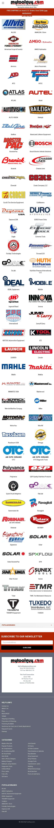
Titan (13, 596)
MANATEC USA (13, 392)
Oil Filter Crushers (33, 748)
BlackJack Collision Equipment (40, 134)
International (13, 323)
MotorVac (13, 426)
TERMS (4, 716)
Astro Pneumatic (40, 66)
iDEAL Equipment (13, 289)
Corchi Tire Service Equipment (13, 202)
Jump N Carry (40, 323)
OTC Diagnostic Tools (40, 460)
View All (4, 811)
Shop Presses (32, 758)
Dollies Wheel (6, 769)
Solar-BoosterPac (13, 562)
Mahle (13, 374)
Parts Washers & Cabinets (36, 751)
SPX (40, 562)
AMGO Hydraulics (40, 49)
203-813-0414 (30, 668)
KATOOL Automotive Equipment (13, 340)
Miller (40, 408)
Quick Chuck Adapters (13, 494)
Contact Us (5, 706)
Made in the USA (7, 743)
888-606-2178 (30, 670)
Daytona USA (13, 219)
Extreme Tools (40, 236)
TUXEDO (40, 613)
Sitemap (4, 731)
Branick (13, 168)
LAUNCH (13, 357)
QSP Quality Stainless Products (40, 477)
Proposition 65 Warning (9, 721)
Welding (30, 766)
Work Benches (32, 771)
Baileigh (40, 117)
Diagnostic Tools (7, 766)
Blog (3, 711)
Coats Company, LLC (40, 185)
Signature (13, 545)
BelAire (13, 134)
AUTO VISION (13, 117)
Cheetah (13, 185)
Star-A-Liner (13, 579)
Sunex (40, 579)
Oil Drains (31, 746)
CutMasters (40, 202)
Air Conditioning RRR (8, 751)
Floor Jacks (5, 771)
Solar (40, 545)
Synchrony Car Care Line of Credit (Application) (16, 726)
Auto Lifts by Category (9, 758)
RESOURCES (5, 713)
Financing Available (8, 724)
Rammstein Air (13, 511)
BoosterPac (13, 151)
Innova (40, 306)
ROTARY (40, 528)
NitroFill (40, 426)
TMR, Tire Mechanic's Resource (40, 596)
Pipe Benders (32, 753)
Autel (40, 100)
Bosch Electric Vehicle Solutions (40, 151)
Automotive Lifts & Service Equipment (27, 6)
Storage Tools (32, 761)
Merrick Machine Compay (13, 408)
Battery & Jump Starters (9, 764)
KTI (40, 340)
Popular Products (7, 746)
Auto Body (5, 756)
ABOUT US (5, 708)
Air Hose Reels (6, 753)
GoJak (13, 270)
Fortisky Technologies (13, 253)
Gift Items (5, 776)
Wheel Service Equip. (34, 769)
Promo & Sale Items (34, 774)
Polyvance (13, 477)
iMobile (40, 289)
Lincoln (40, 357)
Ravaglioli (40, 511)
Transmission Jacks (34, 764)
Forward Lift (40, 253)
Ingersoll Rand (13, 306)
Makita (40, 374)
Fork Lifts (5, 774)
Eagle (13, 236)
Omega (40, 443)
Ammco (13, 66)
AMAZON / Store (40, 32)
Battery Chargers (7, 761)
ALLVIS (13, 32)
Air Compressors (7, 748)
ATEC (40, 83)
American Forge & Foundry (13, 49)
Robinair (13, 528)
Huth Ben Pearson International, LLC (40, 271)
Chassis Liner (40, 168)
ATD (13, 83)
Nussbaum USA (13, 443)
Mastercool (40, 392)
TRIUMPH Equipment (13, 613)
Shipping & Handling (8, 719)
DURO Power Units (40, 219)
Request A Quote (7, 729)
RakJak (40, 494)
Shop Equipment (33, 756)
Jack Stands (32, 743)
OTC (13, 460)
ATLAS (13, 100)
